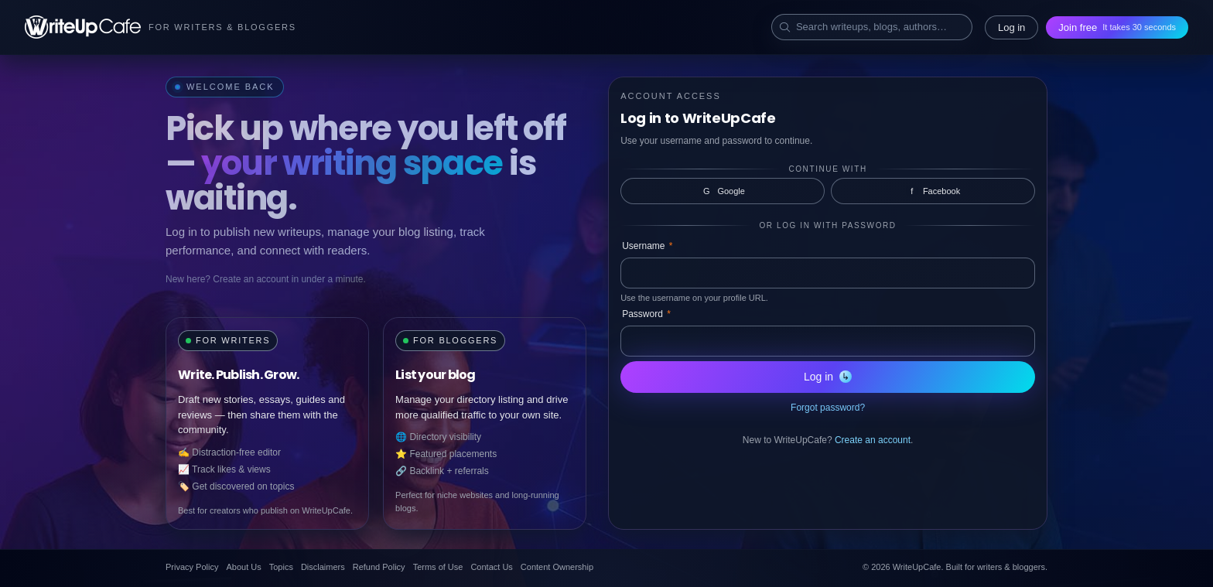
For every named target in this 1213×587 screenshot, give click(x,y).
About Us (243, 567)
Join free (1117, 27)
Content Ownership (557, 567)
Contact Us (491, 567)
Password (646, 314)
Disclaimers (323, 567)
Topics (281, 567)
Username (647, 246)
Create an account (873, 440)
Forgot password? (828, 407)
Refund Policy (379, 567)
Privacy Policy (192, 567)
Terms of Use (438, 567)
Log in (1011, 27)
